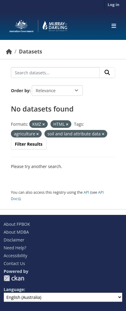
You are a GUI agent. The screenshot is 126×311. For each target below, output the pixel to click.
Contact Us (14, 263)
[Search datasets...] (55, 72)
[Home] (9, 51)
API (86, 192)
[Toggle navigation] (114, 26)
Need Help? (15, 248)
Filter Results (29, 144)
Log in (113, 4)
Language (14, 289)
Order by (20, 90)
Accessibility (15, 255)
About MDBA (16, 232)
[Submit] (107, 72)
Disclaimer (14, 240)
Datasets (30, 51)
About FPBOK (17, 224)
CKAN (14, 278)
